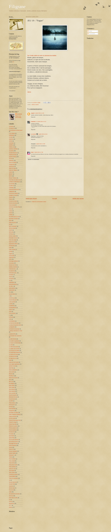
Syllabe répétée (12, 453)
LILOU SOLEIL (12, 313)
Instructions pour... (13, 272)
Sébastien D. (12, 455)
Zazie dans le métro (13, 497)
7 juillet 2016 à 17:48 (38, 152)
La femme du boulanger (14, 328)
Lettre (10, 360)
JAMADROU (11, 282)
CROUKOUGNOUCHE (14, 189)
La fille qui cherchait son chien (15, 330)
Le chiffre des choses (13, 346)
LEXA (10, 311)
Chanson (11, 197)
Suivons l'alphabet (13, 451)
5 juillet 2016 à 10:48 (40, 143)
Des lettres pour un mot (14, 216)
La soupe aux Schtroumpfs (15, 342)
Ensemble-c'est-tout (13, 237)
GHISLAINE (11, 255)
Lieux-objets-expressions (14, 364)
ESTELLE (11, 234)
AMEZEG (11, 139)
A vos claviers (12, 133)
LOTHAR (11, 317)
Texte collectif (12, 460)
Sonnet (36, 104)
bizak (32, 152)
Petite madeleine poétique (14, 414)
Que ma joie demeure (13, 439)
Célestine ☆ (34, 121)
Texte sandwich (12, 466)
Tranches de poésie (13, 474)
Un (9, 480)
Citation (10, 199)
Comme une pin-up (13, 203)
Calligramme (11, 191)
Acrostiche (11, 150)
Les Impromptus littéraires (14, 352)
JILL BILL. (11, 286)
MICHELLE (11, 375)
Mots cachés (11, 385)
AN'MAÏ (10, 141)
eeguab (32, 113)
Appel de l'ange (12, 168)
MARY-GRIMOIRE (13, 369)
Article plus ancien (78, 198)
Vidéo (10, 491)
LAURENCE (11, 305)
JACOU (33, 104)
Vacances (11, 486)
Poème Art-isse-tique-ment (15, 420)
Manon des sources (13, 377)
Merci (10, 379)
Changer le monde (13, 195)
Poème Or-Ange (12, 422)
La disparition (12, 326)
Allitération (11, 160)
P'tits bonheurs (12, 402)
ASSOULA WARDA (13, 148)
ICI (13, 61)
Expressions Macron (13, 243)
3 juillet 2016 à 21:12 (41, 121)
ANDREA (11, 145)
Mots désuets (12, 389)
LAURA (10, 303)
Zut (9, 499)
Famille (10, 251)
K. (9, 296)
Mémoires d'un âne (13, 397)
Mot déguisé (11, 383)
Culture (10, 210)
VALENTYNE (12, 484)
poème (10, 507)
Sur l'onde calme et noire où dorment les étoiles (41, 55)
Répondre (33, 117)
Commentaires (91, 33)
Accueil (54, 198)
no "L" (10, 505)
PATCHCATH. (12, 404)
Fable (10, 247)
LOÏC (10, 319)
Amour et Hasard (12, 162)
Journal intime (12, 294)
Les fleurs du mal (12, 356)
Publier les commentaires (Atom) (39, 201)
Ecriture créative (12, 236)
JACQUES (11, 278)
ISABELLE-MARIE (13, 267)
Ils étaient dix (12, 270)
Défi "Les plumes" (13, 226)
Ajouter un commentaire (33, 159)
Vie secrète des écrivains (14, 493)
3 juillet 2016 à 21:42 (42, 134)
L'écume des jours (13, 299)
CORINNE (11, 187)
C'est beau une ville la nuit (14, 179)
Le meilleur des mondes (14, 348)
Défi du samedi (12, 228)
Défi (10, 224)
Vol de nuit (11, 495)
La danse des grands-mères (15, 325)
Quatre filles (11, 437)
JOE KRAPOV (12, 288)
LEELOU (11, 309)
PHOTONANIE (12, 408)
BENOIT (11, 174)
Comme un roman (13, 201)
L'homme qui (12, 297)
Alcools (10, 158)
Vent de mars (12, 488)
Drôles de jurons (12, 222)
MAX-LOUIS (11, 371)
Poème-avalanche (13, 428)
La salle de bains (12, 339)
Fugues (10, 253)
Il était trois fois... (12, 268)
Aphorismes (11, 166)
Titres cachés (12, 472)
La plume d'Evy (12, 333)
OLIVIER (11, 400)
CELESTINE (11, 183)
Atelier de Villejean (13, 170)
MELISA (11, 373)
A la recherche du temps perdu (15, 130)
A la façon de (12, 128)
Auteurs (10, 172)
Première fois (12, 431)
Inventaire (11, 274)
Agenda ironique (12, 156)
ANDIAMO (11, 143)
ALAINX (11, 137)
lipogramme (11, 503)
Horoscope (11, 263)
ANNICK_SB (12, 147)
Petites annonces (13, 416)
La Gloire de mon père (14, 323)
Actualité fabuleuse (13, 152)
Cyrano (10, 212)
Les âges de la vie (13, 358)
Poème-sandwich (13, 429)
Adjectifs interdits (12, 154)
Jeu (10, 292)
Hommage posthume (13, 261)
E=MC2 (10, 230)
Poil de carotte (12, 418)
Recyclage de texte (13, 443)
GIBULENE (11, 257)
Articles (90, 31)
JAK (10, 280)
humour (10, 501)
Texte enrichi (11, 462)
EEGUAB (11, 232)
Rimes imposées (12, 445)
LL (9, 315)
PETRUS (11, 406)
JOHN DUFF (12, 290)
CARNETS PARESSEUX (14, 181)
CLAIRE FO (11, 185)
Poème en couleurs (13, 426)
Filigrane (17, 6)
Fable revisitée (12, 249)
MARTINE (11, 368)
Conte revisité (12, 205)
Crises (10, 208)
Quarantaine (11, 435)
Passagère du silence (13, 412)
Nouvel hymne (12, 399)
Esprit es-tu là (12, 241)
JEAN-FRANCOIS (13, 284)
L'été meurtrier (12, 301)
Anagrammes (12, 164)
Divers (10, 220)
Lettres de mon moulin (14, 362)
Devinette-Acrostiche (13, 218)
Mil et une (11, 381)
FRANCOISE (12, 245)
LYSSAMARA (12, 321)
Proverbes (11, 433)
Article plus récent (31, 198)
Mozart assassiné (13, 395)
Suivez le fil (11, 449)
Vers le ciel (11, 489)
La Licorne (33, 134)
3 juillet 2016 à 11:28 (39, 113)
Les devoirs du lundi (13, 354)
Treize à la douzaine (13, 478)
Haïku (10, 259)
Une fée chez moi (13, 482)
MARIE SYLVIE (12, 366)
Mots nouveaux (12, 393)
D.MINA (10, 214)
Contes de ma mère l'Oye (14, 206)
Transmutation (12, 476)
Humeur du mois (12, 265)
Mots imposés (12, 391)
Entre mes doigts (12, 239)
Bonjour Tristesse (13, 177)
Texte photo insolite (13, 464)
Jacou (29, 92)
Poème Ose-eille (12, 424)
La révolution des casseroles (15, 335)
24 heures (11, 126)
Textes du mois (12, 468)
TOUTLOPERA (12, 458)
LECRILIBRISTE (12, 307)
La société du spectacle (14, 340)
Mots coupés (12, 387)
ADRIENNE (11, 135)
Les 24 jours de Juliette (14, 350)
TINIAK (10, 457)
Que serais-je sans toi (14, 441)
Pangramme (11, 410)
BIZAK (10, 176)
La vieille (11, 344)
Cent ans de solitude (13, 193)
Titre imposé (11, 470)
